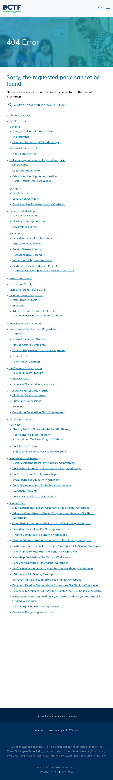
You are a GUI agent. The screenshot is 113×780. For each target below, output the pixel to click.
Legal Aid (18, 333)
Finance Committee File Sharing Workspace (39, 534)
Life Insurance (21, 136)
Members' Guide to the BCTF (27, 289)
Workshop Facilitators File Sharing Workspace (41, 557)
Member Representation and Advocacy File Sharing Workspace (51, 540)
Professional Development (25, 368)
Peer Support (20, 378)
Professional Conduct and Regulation (32, 329)
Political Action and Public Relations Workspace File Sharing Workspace (57, 546)
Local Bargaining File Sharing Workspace (38, 606)
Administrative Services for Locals (33, 311)
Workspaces (17, 503)
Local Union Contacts (25, 198)
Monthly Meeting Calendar (29, 221)
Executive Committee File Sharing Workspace (40, 529)
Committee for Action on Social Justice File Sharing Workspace (51, 523)
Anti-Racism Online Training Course (34, 496)
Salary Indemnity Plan (26, 148)
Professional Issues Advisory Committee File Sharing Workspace (52, 568)
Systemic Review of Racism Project (34, 266)
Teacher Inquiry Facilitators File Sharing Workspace (44, 551)
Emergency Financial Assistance (32, 131)
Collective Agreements (26, 170)
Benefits (14, 126)
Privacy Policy (49, 771)
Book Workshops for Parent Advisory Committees (43, 462)
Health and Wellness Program (31, 434)
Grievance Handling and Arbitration (34, 176)
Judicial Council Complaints (29, 344)
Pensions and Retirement (25, 323)
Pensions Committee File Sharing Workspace (40, 562)
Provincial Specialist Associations (33, 384)
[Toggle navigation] (109, 10)
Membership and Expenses (26, 295)
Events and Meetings (22, 211)
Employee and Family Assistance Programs (39, 451)
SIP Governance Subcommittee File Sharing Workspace (46, 579)
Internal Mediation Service (28, 339)
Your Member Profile (24, 300)
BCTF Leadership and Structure (32, 260)
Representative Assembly (28, 254)
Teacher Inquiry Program (27, 372)
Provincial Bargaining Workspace (33, 612)
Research (18, 406)
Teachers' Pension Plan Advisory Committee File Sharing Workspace (55, 585)
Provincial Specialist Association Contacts (38, 204)
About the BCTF (19, 115)
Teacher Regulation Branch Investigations (38, 350)
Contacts (15, 188)
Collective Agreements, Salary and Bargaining (38, 160)
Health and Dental (24, 153)
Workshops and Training (24, 458)
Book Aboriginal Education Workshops (36, 479)
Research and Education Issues (29, 391)
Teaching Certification (26, 361)
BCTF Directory (22, 193)
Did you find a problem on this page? (56, 715)
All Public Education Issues (29, 395)
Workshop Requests (25, 491)
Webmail (73, 730)
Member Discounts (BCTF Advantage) (36, 142)
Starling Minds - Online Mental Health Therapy (41, 429)
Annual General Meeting (27, 249)
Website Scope (56, 730)
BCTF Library (17, 121)
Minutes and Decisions (26, 243)
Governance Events (24, 226)
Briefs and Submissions (26, 401)
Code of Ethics (21, 356)
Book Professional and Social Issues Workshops (41, 485)
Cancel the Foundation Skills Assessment (38, 412)
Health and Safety (21, 284)
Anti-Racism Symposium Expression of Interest (44, 270)
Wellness (15, 424)
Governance (16, 233)
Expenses (18, 305)
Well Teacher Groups (25, 446)
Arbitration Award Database (33, 180)
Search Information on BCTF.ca (36, 105)
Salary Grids (20, 164)
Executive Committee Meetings (32, 238)
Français (39, 730)
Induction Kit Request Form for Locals (39, 315)
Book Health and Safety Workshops (34, 474)
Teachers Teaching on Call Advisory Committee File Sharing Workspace (57, 591)
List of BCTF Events (25, 215)
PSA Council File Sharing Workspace (34, 574)
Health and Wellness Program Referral (39, 439)
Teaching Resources (21, 419)
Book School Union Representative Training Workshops (46, 468)
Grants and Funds (20, 278)
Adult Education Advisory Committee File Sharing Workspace (50, 507)
